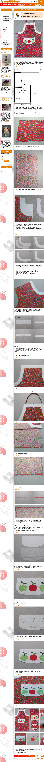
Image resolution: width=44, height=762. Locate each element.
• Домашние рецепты (6, 18)
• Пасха (3, 31)
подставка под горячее (28, 59)
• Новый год (4, 27)
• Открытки (4, 29)
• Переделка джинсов (6, 35)
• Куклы (3, 24)
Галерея (30, 1)
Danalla (17, 18)
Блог (35, 1)
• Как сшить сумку (5, 22)
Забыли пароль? (4, 163)
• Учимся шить (5, 42)
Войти (6, 160)
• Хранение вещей (5, 44)
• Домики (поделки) (6, 20)
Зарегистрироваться (5, 162)
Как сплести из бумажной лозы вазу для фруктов (6, 76)
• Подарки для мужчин (6, 40)
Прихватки (19, 59)
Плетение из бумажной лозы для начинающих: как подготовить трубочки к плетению (6, 100)
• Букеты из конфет (6, 11)
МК (41, 1)
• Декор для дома (5, 16)
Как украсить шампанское (4, 52)
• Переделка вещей (6, 33)
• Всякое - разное (5, 14)
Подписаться (21, 4)
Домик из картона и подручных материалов (5, 122)
